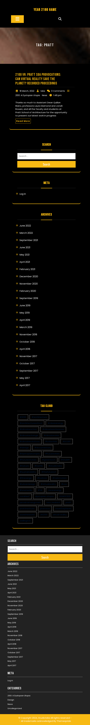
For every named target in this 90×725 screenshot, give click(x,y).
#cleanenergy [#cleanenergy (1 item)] (55, 423)
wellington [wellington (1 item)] (25, 520)
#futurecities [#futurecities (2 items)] (52, 453)
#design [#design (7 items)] (24, 447)
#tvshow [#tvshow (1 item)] (42, 478)
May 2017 (24, 378)
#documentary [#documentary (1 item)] (42, 447)
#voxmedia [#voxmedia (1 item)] (26, 490)
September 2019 (28, 298)
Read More (23, 121)
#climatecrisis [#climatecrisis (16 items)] (51, 435)
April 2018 (24, 349)
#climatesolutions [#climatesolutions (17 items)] (30, 441)
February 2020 (27, 291)
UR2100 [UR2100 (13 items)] (43, 514)
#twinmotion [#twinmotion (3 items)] (59, 478)
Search (46, 164)
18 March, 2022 (27, 91)
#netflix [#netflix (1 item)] (38, 465)
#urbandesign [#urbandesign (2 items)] (27, 484)
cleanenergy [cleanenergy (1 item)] (54, 490)
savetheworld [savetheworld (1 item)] (27, 514)
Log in (22, 194)
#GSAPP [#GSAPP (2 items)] (65, 459)
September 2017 (28, 370)
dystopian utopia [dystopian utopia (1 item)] (44, 496)
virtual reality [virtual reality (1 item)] (60, 514)
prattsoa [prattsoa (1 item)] (45, 508)
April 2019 (24, 320)
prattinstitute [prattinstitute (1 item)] (27, 508)
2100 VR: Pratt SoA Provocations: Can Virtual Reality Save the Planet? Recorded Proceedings (38, 79)
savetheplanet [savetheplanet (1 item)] (63, 508)
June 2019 (24, 305)
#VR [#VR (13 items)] (40, 490)
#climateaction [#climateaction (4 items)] (28, 429)
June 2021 (24, 247)
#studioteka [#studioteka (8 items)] (55, 465)
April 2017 (24, 385)
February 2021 (27, 269)
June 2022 (25, 225)
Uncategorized (15, 708)
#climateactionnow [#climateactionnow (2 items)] (53, 429)
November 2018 (28, 334)
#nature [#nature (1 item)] (24, 465)
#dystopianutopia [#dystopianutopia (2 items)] (30, 453)
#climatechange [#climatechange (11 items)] (29, 435)
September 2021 (28, 240)
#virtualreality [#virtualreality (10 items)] (48, 484)
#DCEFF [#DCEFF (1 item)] (67, 441)
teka (42, 91)
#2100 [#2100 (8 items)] (23, 417)
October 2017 (27, 363)
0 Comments (58, 91)
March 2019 (25, 327)
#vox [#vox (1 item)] (64, 484)
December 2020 (28, 276)
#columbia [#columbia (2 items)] (51, 441)
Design (11, 699)
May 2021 (24, 254)
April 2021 (24, 262)
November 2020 (28, 283)
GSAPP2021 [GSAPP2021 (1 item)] (65, 496)
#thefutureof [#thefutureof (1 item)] (48, 471)
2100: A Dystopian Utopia (27, 95)
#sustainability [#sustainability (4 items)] (28, 471)
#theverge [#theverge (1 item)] (26, 478)
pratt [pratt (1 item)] (68, 502)
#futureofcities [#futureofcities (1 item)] (28, 459)
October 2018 (27, 341)
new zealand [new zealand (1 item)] (53, 502)
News (44, 95)
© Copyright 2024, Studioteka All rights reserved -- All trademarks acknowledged (45, 719)
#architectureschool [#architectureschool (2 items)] (31, 423)
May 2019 (24, 312)
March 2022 (26, 233)
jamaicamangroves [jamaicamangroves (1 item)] (30, 502)
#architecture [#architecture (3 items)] (39, 417)
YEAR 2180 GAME (45, 10)
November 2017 (28, 356)
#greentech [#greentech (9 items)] (48, 459)
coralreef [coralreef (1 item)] (25, 496)
